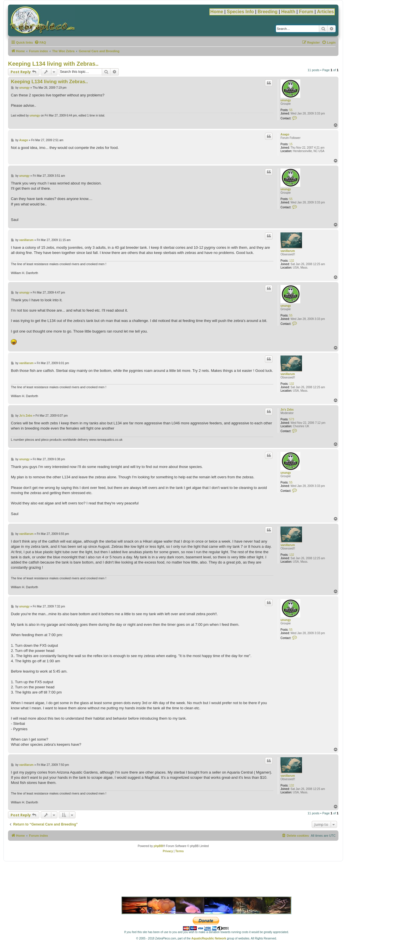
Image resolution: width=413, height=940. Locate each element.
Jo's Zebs (287, 409)
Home (216, 11)
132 (291, 260)
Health (288, 11)
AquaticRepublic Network (208, 938)
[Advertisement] (206, 880)
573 (291, 419)
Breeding (267, 11)
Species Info (240, 11)
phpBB (158, 846)
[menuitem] (40, 42)
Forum (306, 11)
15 (291, 144)
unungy (285, 100)
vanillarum (287, 251)
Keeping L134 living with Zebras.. (53, 64)
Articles (325, 11)
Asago (284, 134)
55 (291, 110)
